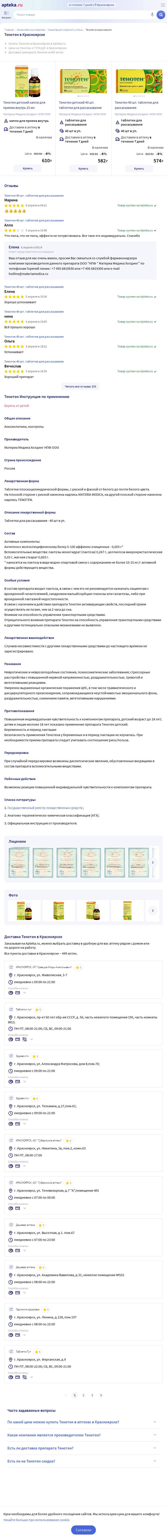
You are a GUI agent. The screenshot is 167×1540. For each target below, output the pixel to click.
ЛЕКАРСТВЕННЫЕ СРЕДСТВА (31, 29)
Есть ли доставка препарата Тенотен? (82, 1448)
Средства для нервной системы (65, 29)
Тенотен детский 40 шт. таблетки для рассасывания (80, 105)
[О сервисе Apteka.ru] (163, 5)
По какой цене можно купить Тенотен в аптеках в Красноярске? (82, 1421)
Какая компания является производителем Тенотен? (82, 1434)
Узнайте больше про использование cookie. (36, 1520)
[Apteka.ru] (12, 5)
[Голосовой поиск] (152, 14)
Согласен (83, 1529)
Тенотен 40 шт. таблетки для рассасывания (136, 105)
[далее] (152, 862)
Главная (9, 29)
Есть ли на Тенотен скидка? (82, 1461)
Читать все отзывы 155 (80, 386)
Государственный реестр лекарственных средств (45, 807)
